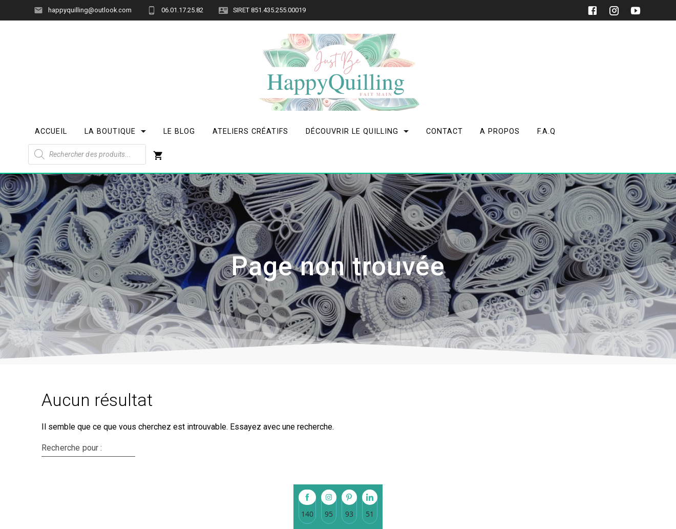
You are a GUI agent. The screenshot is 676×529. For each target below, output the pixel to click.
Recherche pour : (71, 448)
